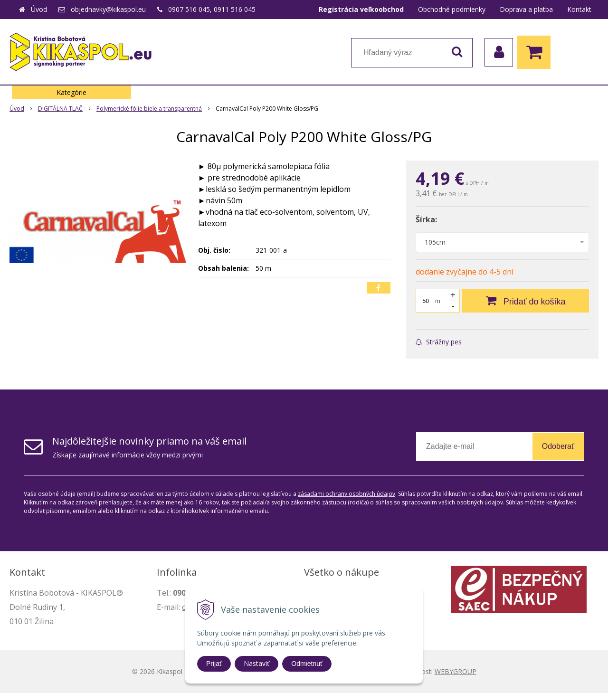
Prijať (214, 663)
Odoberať (558, 446)
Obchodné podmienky (451, 9)
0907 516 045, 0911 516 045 (212, 9)
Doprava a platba (526, 9)
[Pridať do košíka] (525, 301)
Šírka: (426, 219)
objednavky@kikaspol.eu (108, 9)
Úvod (39, 9)
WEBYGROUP (455, 671)
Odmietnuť (307, 663)
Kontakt (579, 9)
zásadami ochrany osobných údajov (346, 494)
